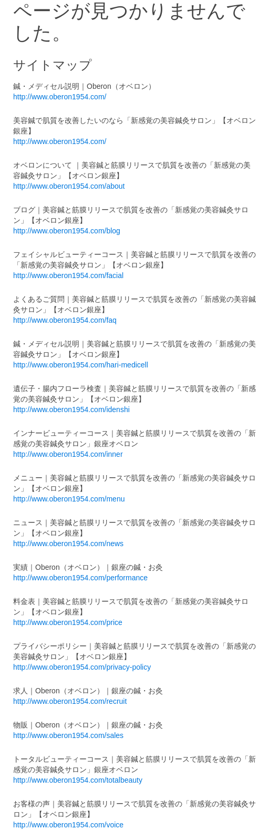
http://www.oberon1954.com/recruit (70, 701)
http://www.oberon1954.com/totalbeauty (77, 780)
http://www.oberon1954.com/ (59, 97)
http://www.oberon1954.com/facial (68, 275)
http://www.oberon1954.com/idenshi (71, 409)
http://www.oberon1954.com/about (69, 186)
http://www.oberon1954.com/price (67, 622)
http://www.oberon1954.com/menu (69, 499)
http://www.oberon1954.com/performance (80, 577)
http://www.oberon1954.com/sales (68, 735)
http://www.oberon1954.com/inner (68, 454)
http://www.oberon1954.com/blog (66, 231)
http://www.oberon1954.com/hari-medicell (80, 365)
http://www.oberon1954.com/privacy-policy (82, 667)
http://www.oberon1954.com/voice (68, 825)
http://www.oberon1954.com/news (68, 543)
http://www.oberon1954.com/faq (65, 320)
